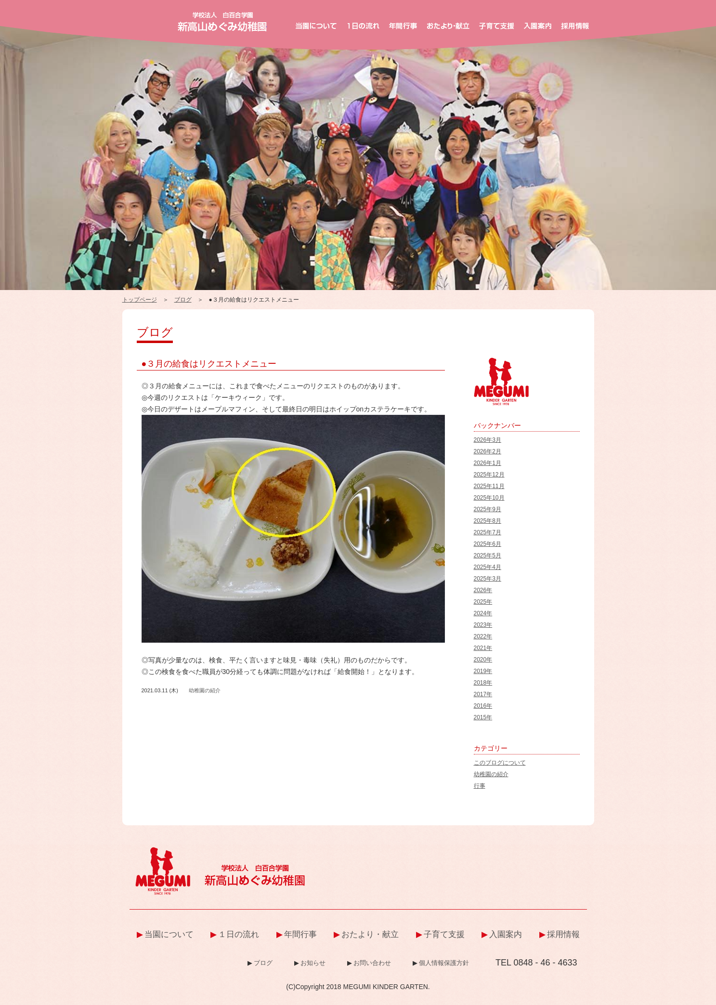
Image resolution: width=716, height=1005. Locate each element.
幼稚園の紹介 (205, 690)
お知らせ (312, 962)
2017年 (483, 694)
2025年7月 (487, 532)
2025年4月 (487, 567)
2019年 (483, 671)
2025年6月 (487, 544)
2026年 (483, 590)
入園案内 (505, 934)
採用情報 (563, 934)
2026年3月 (487, 439)
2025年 (483, 601)
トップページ (139, 299)
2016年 (483, 705)
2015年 (483, 717)
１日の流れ (238, 934)
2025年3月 (487, 578)
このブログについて (500, 762)
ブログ (183, 299)
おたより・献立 (370, 934)
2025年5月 (487, 555)
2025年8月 (487, 520)
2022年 (483, 636)
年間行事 (300, 934)
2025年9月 (487, 509)
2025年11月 (489, 486)
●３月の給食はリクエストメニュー (209, 364)
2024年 (483, 613)
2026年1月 (487, 463)
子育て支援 (444, 934)
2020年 (483, 659)
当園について (169, 934)
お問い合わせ (372, 962)
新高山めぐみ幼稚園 (222, 21)
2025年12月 (489, 474)
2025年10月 (489, 497)
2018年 (483, 682)
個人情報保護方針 (444, 962)
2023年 (483, 625)
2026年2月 (487, 451)
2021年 (483, 648)
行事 (479, 785)
